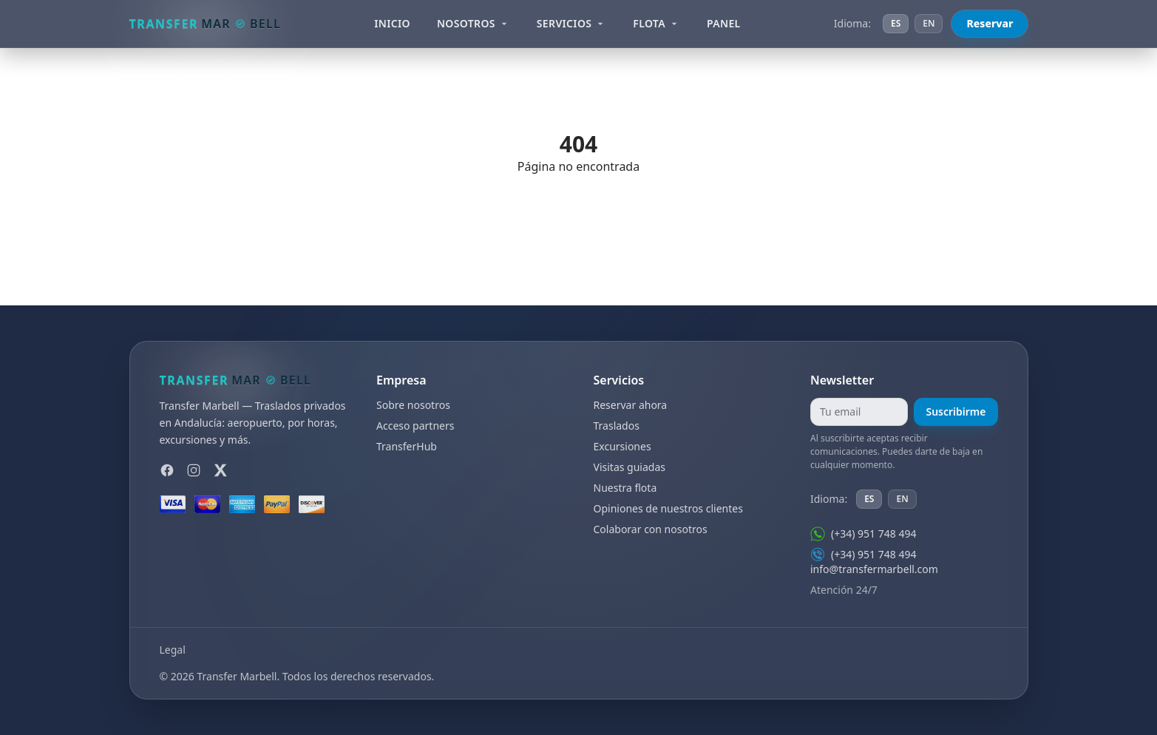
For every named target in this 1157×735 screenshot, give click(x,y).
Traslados (616, 426)
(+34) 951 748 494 (863, 533)
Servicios (572, 23)
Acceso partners (415, 426)
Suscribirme (955, 411)
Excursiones (622, 446)
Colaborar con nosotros (651, 529)
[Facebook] (167, 470)
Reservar (989, 23)
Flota (656, 23)
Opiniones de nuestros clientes (668, 508)
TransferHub (406, 446)
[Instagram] (193, 470)
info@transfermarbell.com (874, 569)
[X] (220, 470)
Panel (724, 23)
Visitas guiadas (629, 467)
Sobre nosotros (413, 405)
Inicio (392, 23)
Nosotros (473, 23)
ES (895, 23)
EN (928, 23)
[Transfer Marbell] (205, 24)
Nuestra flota (625, 488)
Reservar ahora (631, 405)
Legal (173, 650)
